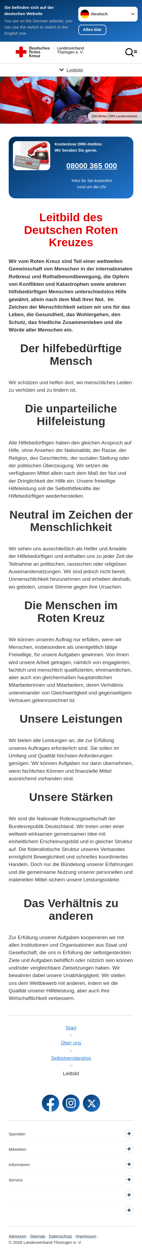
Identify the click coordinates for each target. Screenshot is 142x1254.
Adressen (17, 1236)
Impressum (86, 1236)
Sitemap (37, 1236)
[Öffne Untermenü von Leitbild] (71, 69)
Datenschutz (60, 1236)
